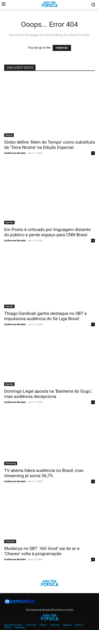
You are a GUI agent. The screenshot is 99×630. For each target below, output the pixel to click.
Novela (9, 135)
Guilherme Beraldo (15, 153)
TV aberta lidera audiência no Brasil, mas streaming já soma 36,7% (44, 473)
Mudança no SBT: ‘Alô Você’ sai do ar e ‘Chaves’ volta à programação (41, 551)
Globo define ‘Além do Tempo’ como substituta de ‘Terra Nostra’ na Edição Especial (49, 145)
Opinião (9, 222)
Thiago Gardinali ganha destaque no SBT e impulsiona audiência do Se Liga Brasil (45, 316)
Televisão (10, 541)
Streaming (10, 463)
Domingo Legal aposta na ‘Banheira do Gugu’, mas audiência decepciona (48, 394)
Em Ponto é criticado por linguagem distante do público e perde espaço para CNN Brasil (47, 232)
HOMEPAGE (62, 48)
